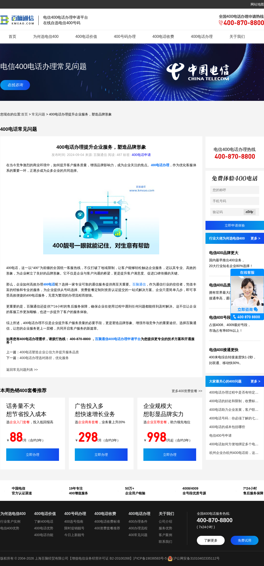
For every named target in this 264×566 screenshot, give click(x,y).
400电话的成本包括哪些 (227, 427)
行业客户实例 (10, 521)
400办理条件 (138, 521)
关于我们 (237, 36)
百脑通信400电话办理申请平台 (118, 339)
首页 (12, 36)
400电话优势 (43, 528)
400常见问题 (138, 535)
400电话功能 (43, 535)
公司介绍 (165, 521)
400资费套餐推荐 (107, 528)
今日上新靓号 (74, 535)
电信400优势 (9, 528)
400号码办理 (125, 36)
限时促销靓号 (74, 528)
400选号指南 (73, 521)
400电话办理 (202, 36)
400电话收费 (163, 36)
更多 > (255, 238)
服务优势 (165, 528)
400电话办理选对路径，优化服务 (44, 358)
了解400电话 (43, 521)
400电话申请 (141, 155)
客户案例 (165, 535)
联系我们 (165, 541)
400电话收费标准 (107, 521)
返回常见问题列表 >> (22, 370)
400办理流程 (138, 528)
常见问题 (38, 114)
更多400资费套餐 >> (187, 391)
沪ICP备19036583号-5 (150, 558)
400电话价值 (86, 36)
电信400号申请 (220, 435)
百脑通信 (139, 284)
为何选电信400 (46, 36)
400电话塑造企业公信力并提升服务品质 (49, 352)
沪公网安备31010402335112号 (193, 558)
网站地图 (257, 4)
